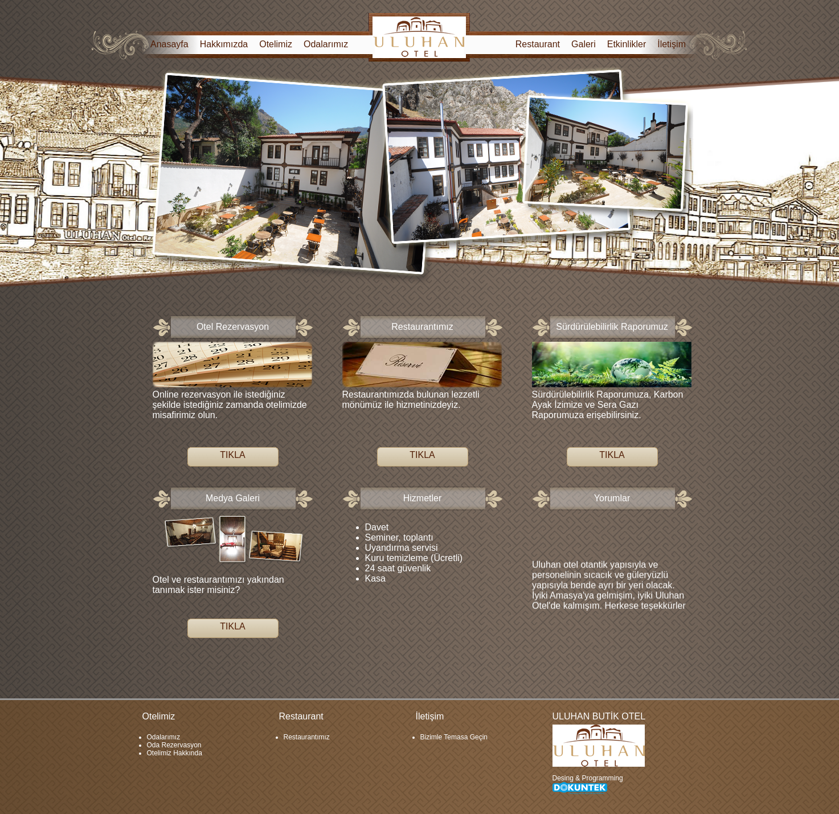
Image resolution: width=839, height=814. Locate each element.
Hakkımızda (224, 44)
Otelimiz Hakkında (174, 753)
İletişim (671, 44)
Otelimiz (275, 44)
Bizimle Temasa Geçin (454, 737)
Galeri (583, 44)
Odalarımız (326, 44)
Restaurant (537, 44)
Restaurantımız (307, 737)
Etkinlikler (626, 44)
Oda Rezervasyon (174, 745)
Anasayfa (169, 44)
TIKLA (232, 455)
